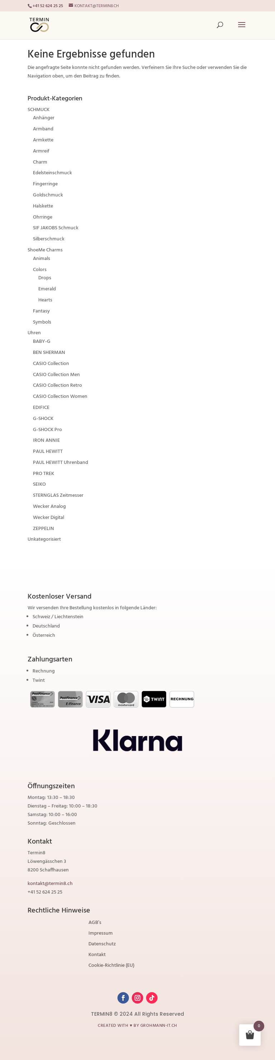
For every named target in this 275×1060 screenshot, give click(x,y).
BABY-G (41, 342)
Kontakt (97, 955)
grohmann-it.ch (158, 1025)
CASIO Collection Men (56, 375)
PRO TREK (43, 474)
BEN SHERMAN (49, 353)
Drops (44, 278)
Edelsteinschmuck (52, 173)
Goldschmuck (48, 195)
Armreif (41, 151)
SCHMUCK (38, 110)
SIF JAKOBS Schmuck (55, 228)
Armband (43, 129)
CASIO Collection (51, 364)
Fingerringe (45, 184)
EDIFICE (41, 408)
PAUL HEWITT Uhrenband (60, 463)
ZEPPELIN (43, 529)
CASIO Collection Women (60, 396)
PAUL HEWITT (48, 452)
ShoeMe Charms (45, 250)
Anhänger (43, 118)
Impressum (100, 934)
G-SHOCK (43, 419)
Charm (40, 162)
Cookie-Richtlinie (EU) (111, 966)
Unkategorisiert (44, 539)
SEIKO (39, 484)
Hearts (45, 300)
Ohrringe (42, 217)
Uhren (34, 333)
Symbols (42, 322)
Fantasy (41, 311)
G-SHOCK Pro (47, 430)
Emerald (47, 289)
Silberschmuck (48, 239)
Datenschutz (102, 945)
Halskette (43, 206)
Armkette (43, 140)
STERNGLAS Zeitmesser (58, 495)
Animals (41, 259)
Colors (40, 270)
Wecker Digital (48, 518)
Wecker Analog (49, 506)
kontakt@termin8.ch (50, 884)
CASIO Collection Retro (57, 385)
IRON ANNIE (46, 440)
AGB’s (94, 923)
